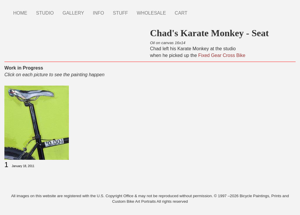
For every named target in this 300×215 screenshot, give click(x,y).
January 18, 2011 (23, 166)
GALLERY (73, 13)
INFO (98, 13)
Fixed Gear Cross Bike (222, 55)
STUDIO (45, 13)
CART (181, 13)
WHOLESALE (151, 13)
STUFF (120, 13)
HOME (20, 13)
